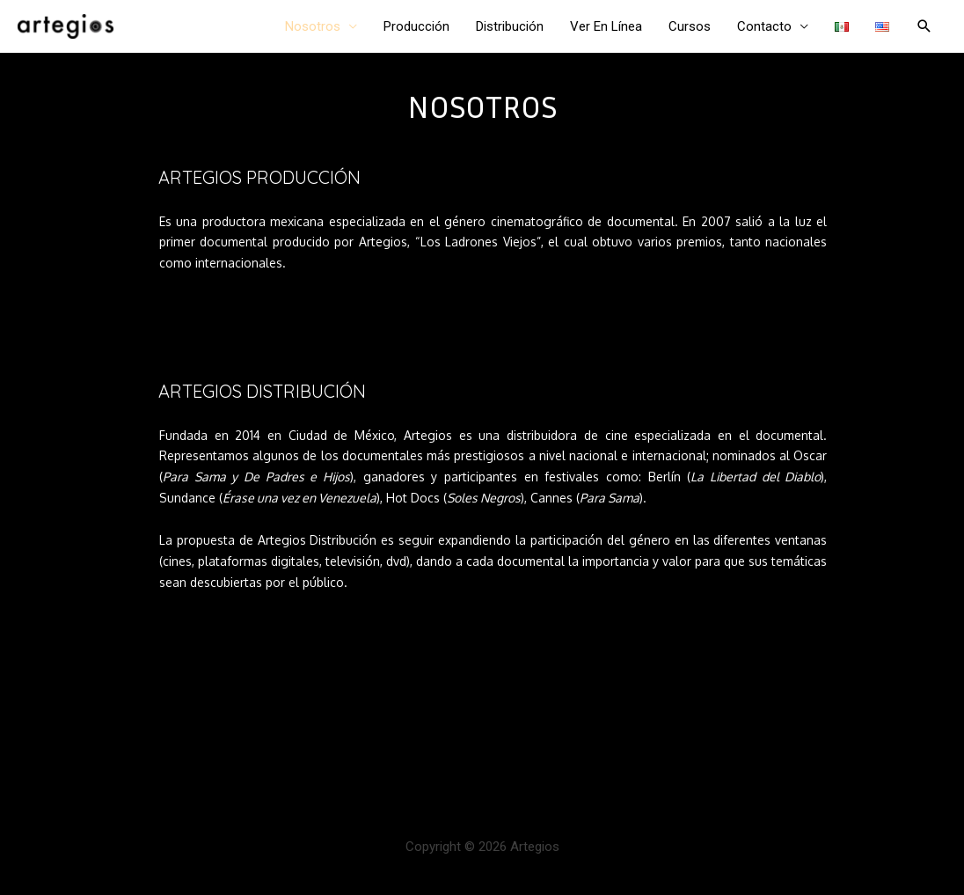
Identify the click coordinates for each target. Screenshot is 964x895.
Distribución (510, 26)
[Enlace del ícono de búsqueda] (924, 26)
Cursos (689, 26)
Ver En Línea (606, 26)
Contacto (764, 26)
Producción (416, 26)
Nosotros (312, 26)
